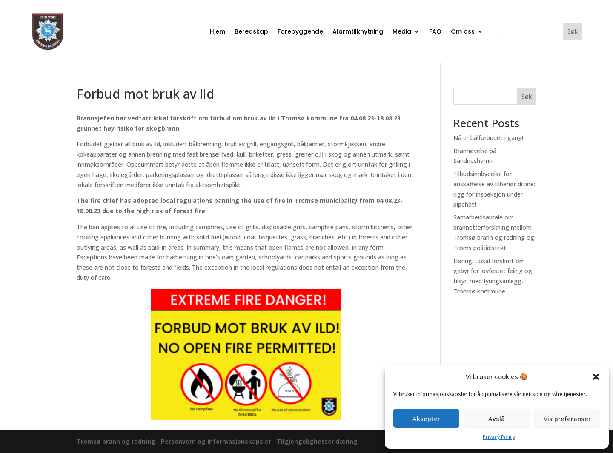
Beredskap (251, 31)
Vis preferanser (567, 418)
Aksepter (426, 418)
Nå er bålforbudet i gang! (488, 138)
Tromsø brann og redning (117, 441)
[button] (596, 377)
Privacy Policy (499, 437)
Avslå (496, 418)
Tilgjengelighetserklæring (317, 441)
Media (401, 31)
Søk (526, 96)
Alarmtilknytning (357, 31)
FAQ (435, 31)
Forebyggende (300, 31)
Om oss (463, 31)
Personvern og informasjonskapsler (216, 441)
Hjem (217, 31)
